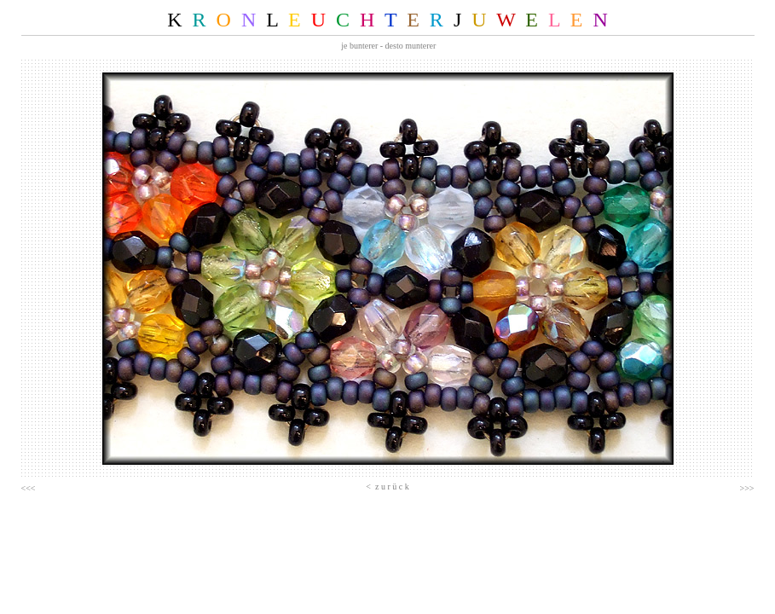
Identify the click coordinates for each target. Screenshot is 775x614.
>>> (747, 488)
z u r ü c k (390, 486)
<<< (28, 488)
